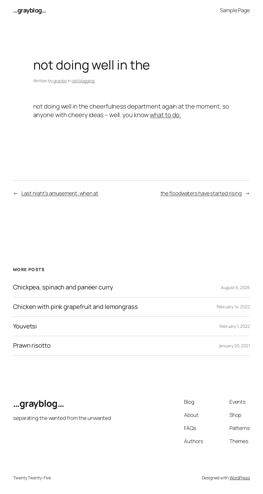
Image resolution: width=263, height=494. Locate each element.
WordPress (239, 478)
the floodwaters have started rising (201, 193)
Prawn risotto (32, 345)
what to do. (165, 115)
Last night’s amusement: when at (59, 193)
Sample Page (235, 10)
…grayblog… (29, 10)
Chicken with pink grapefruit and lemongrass (75, 306)
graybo (60, 81)
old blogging (83, 81)
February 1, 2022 (234, 326)
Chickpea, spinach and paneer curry (63, 287)
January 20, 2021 (234, 346)
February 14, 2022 (233, 307)
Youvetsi (25, 326)
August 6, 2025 (235, 287)
